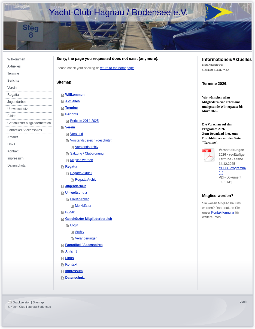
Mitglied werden (81, 160)
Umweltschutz (76, 193)
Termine (71, 108)
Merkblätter (83, 206)
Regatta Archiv (85, 180)
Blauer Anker (79, 199)
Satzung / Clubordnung (87, 153)
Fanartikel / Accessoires (83, 245)
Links (69, 258)
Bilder (69, 212)
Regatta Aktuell (81, 173)
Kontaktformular (222, 212)
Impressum (74, 271)
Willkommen (74, 95)
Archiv (79, 232)
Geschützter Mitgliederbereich (88, 219)
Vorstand (76, 134)
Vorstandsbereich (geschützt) (91, 140)
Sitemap (38, 302)
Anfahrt (71, 251)
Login (74, 225)
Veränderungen (86, 238)
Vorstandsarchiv (86, 147)
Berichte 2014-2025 (84, 121)
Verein (70, 127)
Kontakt (71, 264)
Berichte (71, 114)
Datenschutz (74, 277)
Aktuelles (72, 101)
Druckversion (19, 302)
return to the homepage (117, 68)
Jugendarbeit (75, 186)
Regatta (71, 166)
